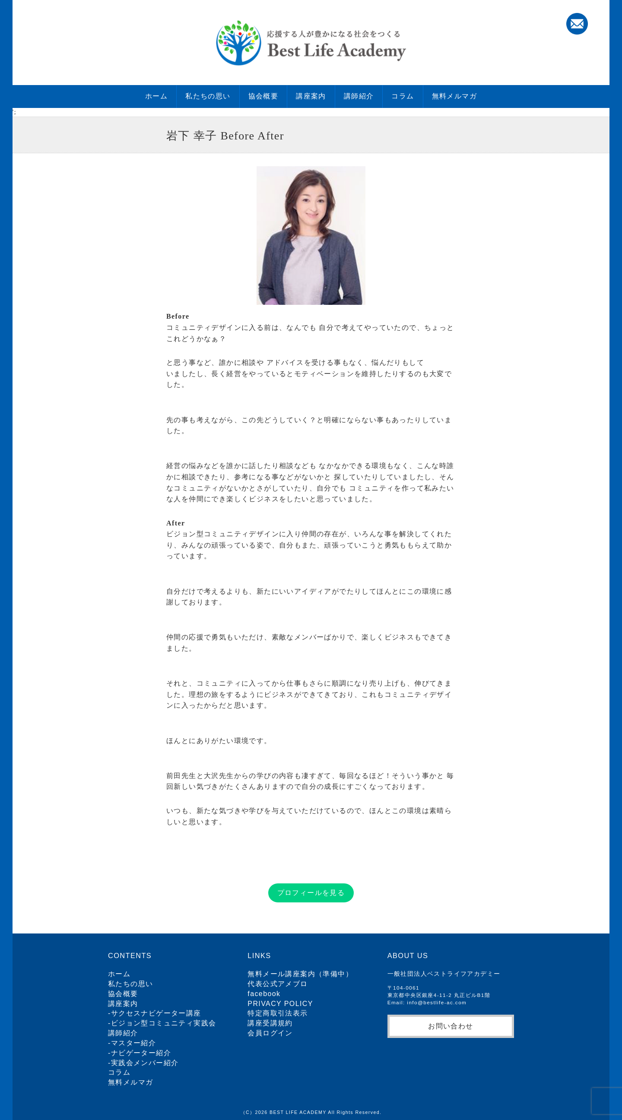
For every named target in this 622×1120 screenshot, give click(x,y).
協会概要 (263, 96)
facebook (264, 993)
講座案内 (311, 96)
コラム (402, 96)
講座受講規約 (270, 1023)
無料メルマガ (454, 96)
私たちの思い (207, 96)
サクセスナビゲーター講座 (156, 1013)
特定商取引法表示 (278, 1013)
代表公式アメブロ (278, 983)
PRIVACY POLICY (280, 1003)
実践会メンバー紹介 (145, 1062)
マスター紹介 (133, 1043)
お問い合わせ (450, 1026)
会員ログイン (270, 1033)
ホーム (156, 96)
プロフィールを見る (311, 892)
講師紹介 (359, 96)
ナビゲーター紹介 (141, 1053)
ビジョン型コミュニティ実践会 (163, 1023)
